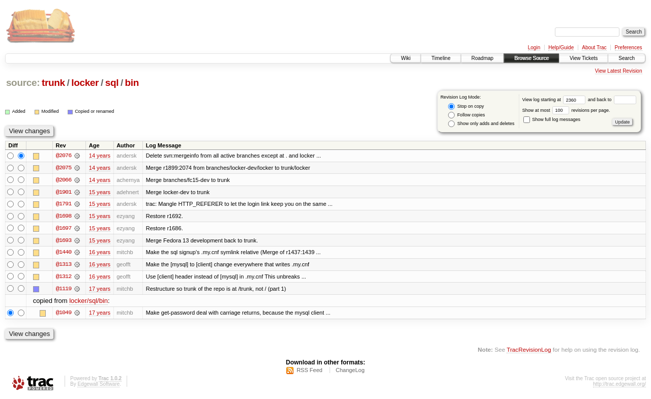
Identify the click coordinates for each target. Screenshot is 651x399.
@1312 (63, 277)
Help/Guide (561, 47)
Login (534, 47)
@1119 (63, 290)
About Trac (594, 47)
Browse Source (531, 58)
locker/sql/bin (88, 302)
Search (626, 58)
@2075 (63, 168)
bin (132, 82)
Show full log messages (551, 119)
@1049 (63, 314)
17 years (99, 290)
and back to (612, 99)
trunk (53, 82)
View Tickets (584, 58)
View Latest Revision (618, 71)
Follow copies (466, 115)
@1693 (63, 241)
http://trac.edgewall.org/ (619, 385)
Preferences (628, 47)
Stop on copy (466, 106)
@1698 (63, 216)
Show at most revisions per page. (566, 110)
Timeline (440, 58)
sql (112, 82)
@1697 (63, 229)
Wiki (405, 58)
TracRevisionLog (529, 351)
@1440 (63, 253)
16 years (99, 253)
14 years (99, 155)
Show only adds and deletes (481, 123)
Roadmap (482, 58)
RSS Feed (309, 372)
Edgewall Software (98, 385)
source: (23, 82)
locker (85, 82)
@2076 (63, 155)
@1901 (63, 192)
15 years (99, 192)
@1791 (63, 204)
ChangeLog (350, 372)
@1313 (63, 265)
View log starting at (555, 99)
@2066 (63, 180)
